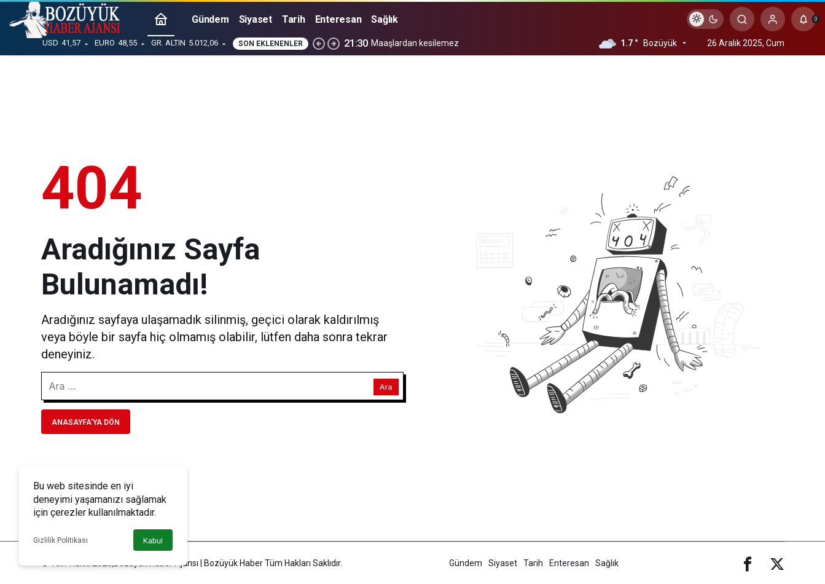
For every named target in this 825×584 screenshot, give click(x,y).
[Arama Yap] (742, 19)
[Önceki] (318, 43)
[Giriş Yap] (772, 19)
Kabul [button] (153, 540)
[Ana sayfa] (161, 19)
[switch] (705, 19)
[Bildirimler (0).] (803, 19)
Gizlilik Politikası (60, 540)
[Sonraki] (333, 43)
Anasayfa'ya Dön (86, 422)
